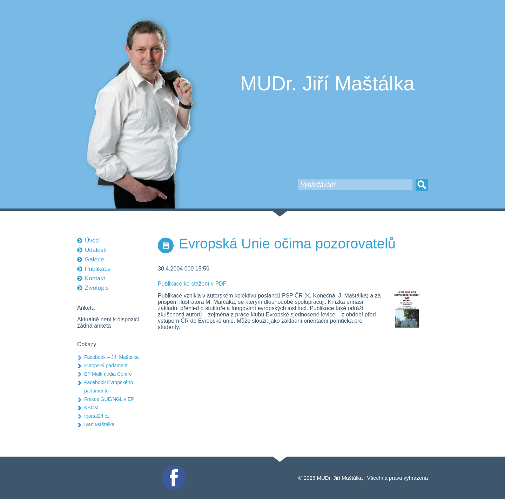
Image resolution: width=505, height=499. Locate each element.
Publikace (98, 269)
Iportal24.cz (96, 416)
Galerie (94, 259)
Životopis (97, 288)
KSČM (91, 407)
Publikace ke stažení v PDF (192, 284)
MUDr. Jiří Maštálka (327, 83)
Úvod (92, 240)
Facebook (172, 468)
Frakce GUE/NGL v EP (109, 399)
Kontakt (95, 278)
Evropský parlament (106, 365)
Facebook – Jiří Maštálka (111, 357)
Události (95, 250)
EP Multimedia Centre (108, 374)
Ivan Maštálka (99, 424)
